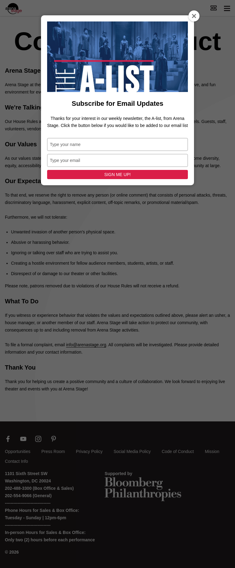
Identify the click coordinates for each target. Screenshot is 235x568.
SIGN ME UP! (117, 174)
